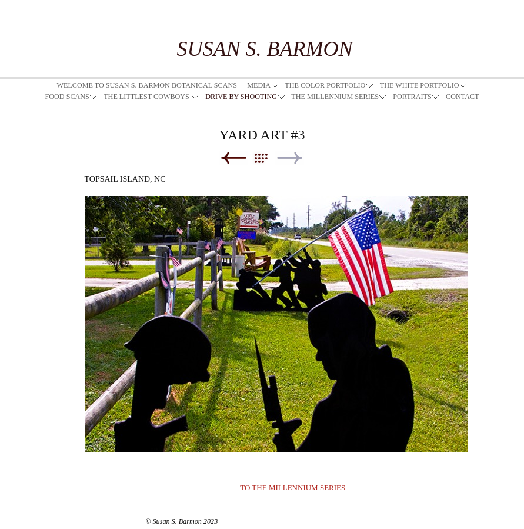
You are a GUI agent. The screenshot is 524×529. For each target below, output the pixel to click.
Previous (233, 158)
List (266, 158)
